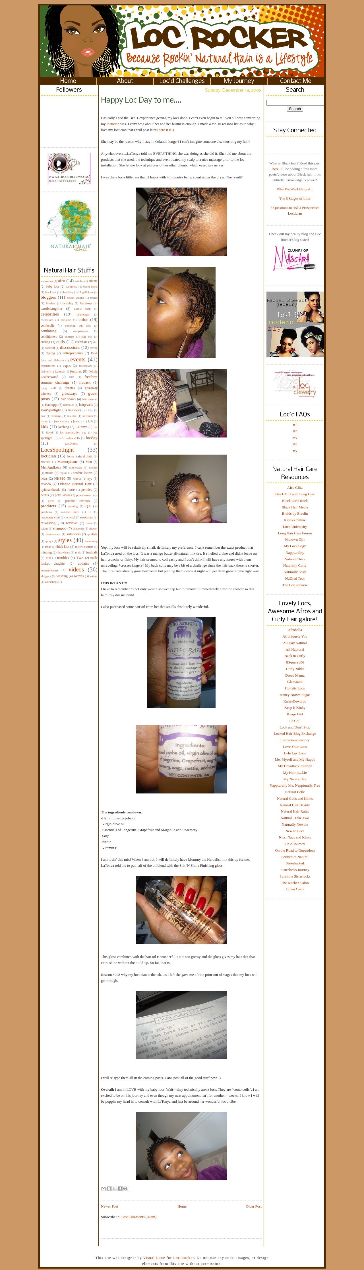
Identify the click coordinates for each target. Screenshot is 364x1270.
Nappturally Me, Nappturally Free (295, 785)
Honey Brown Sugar (295, 695)
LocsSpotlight (57, 449)
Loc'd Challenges (182, 81)
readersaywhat (50, 517)
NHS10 (59, 478)
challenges (83, 314)
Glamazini (295, 681)
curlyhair (81, 342)
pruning (73, 506)
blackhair (50, 292)
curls (60, 341)
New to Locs (295, 831)
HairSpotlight (51, 410)
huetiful (71, 416)
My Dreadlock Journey (295, 766)
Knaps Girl (295, 714)
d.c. (95, 342)
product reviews (77, 501)
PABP (71, 489)
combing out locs (78, 325)
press (51, 500)
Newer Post (109, 1206)
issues (44, 421)
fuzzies (70, 388)
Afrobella (295, 630)
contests (69, 336)
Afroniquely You (294, 636)
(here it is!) (166, 130)
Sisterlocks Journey (294, 870)
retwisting (48, 523)
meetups (46, 461)
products (48, 505)
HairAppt (51, 405)
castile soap (82, 308)
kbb (90, 421)
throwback (63, 552)
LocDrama (71, 443)
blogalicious (85, 292)
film (71, 376)
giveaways (69, 393)
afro (61, 280)
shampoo (60, 528)
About (125, 81)
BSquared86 (295, 662)
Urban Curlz (295, 889)
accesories (47, 281)
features (76, 371)
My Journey (239, 81)
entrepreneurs (73, 353)
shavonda (78, 528)
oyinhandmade (50, 490)
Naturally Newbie (295, 824)
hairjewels (86, 405)
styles (65, 540)
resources (86, 517)
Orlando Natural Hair (74, 484)
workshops (51, 581)
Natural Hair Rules (295, 811)
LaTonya (81, 427)
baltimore (71, 286)
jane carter (60, 421)
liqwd (49, 432)
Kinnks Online (295, 520)
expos (67, 366)
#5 (295, 451)
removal (70, 517)
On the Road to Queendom (295, 850)
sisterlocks (73, 534)
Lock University (295, 526)
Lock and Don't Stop (295, 727)
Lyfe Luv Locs (295, 753)
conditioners (49, 337)
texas (48, 546)
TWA (80, 558)
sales (89, 523)
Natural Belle (295, 792)
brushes (50, 303)
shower (93, 528)
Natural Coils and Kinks (295, 798)
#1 (295, 425)
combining (49, 331)
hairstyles (74, 410)
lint (96, 427)
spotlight (92, 534)
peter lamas (62, 495)
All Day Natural (295, 643)
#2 (295, 431)
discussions (70, 347)
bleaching (67, 292)
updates (83, 563)
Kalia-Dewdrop (295, 701)
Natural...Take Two (295, 818)
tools (78, 552)
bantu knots (90, 286)
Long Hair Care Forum (295, 533)
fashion (45, 371)
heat (43, 416)
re (90, 512)
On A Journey (295, 844)
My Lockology (295, 546)
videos (76, 569)
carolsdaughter (52, 308)
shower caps (53, 534)
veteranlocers (49, 570)
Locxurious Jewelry (295, 740)
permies (86, 490)
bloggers (48, 297)
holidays (56, 416)
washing (62, 576)
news (44, 479)
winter (94, 576)
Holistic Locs (295, 688)
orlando (46, 484)
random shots (70, 512)
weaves (79, 576)
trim (48, 557)
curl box (86, 336)
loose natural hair (79, 456)
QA (88, 506)
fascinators (85, 365)
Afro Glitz (295, 487)
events (77, 359)
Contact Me (295, 81)
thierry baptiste (84, 546)
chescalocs (47, 319)
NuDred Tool (295, 578)
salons (44, 528)
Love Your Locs (295, 746)
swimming (91, 541)
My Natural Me (295, 779)
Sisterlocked (295, 863)
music (49, 473)
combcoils (47, 325)
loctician (48, 455)
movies (93, 467)
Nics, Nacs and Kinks (295, 837)
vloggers (46, 576)
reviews (71, 523)
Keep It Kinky (294, 707)
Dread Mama (295, 675)
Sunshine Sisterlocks (295, 876)
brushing (68, 303)
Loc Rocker (183, 1257)
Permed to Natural (294, 857)
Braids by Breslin (295, 513)
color (83, 319)
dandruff (50, 347)
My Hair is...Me (295, 772)
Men (89, 462)
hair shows (68, 399)
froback (85, 382)
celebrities (50, 314)
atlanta (93, 281)
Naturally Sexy (295, 572)
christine (66, 319)
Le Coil (294, 721)
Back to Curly (295, 656)
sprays (49, 541)
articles (79, 281)
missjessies (75, 467)
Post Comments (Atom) (139, 1217)
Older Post (254, 1206)
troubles (63, 557)
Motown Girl (295, 539)
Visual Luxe (153, 1257)
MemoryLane (67, 461)
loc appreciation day (73, 432)
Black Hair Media (295, 507)
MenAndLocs (51, 467)
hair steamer (90, 399)
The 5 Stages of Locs (295, 198)
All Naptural (295, 649)
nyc (90, 479)
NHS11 (77, 478)
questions (46, 512)
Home (68, 81)
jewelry (77, 421)
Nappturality (295, 552)
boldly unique (75, 297)
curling (45, 342)
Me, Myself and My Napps (295, 759)
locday (92, 437)
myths (63, 473)
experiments (48, 365)
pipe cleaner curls (87, 495)
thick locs (62, 547)
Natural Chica (295, 559)
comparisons (80, 331)
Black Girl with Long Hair (295, 494)
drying (94, 347)
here (275, 169)
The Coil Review (295, 585)
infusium (87, 416)
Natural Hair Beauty (295, 805)
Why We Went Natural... (295, 189)
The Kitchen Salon (295, 883)
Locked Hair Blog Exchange (295, 733)
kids (44, 426)
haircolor (68, 404)
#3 (295, 437)
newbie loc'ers (82, 473)
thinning (46, 552)
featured (60, 371)
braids (94, 297)
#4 (295, 444)
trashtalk (92, 552)
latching (63, 427)
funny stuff (48, 388)
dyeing (50, 353)
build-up (86, 303)
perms (45, 495)
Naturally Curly (295, 565)
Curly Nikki (295, 669)
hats (90, 410)
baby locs (52, 286)
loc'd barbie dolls (69, 438)
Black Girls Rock (295, 500)
